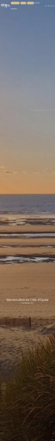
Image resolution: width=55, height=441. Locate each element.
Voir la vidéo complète (50, 439)
